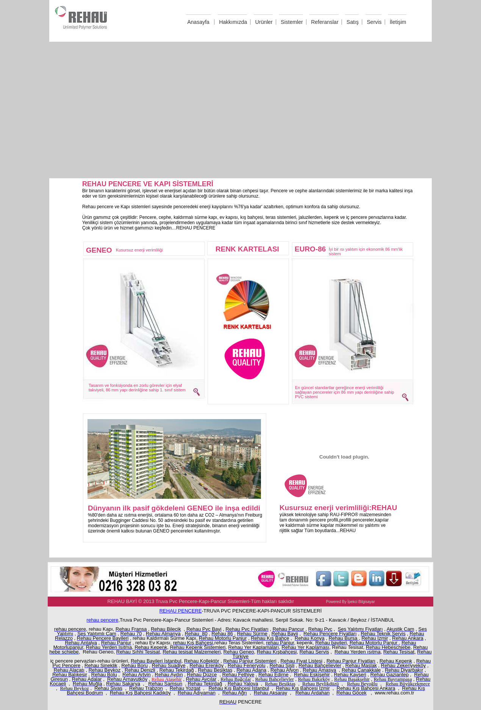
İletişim (398, 22)
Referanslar (324, 22)
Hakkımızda (233, 22)
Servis (374, 22)
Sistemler (292, 22)
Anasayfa (198, 22)
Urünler (264, 22)
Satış (353, 22)
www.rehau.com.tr (394, 693)
